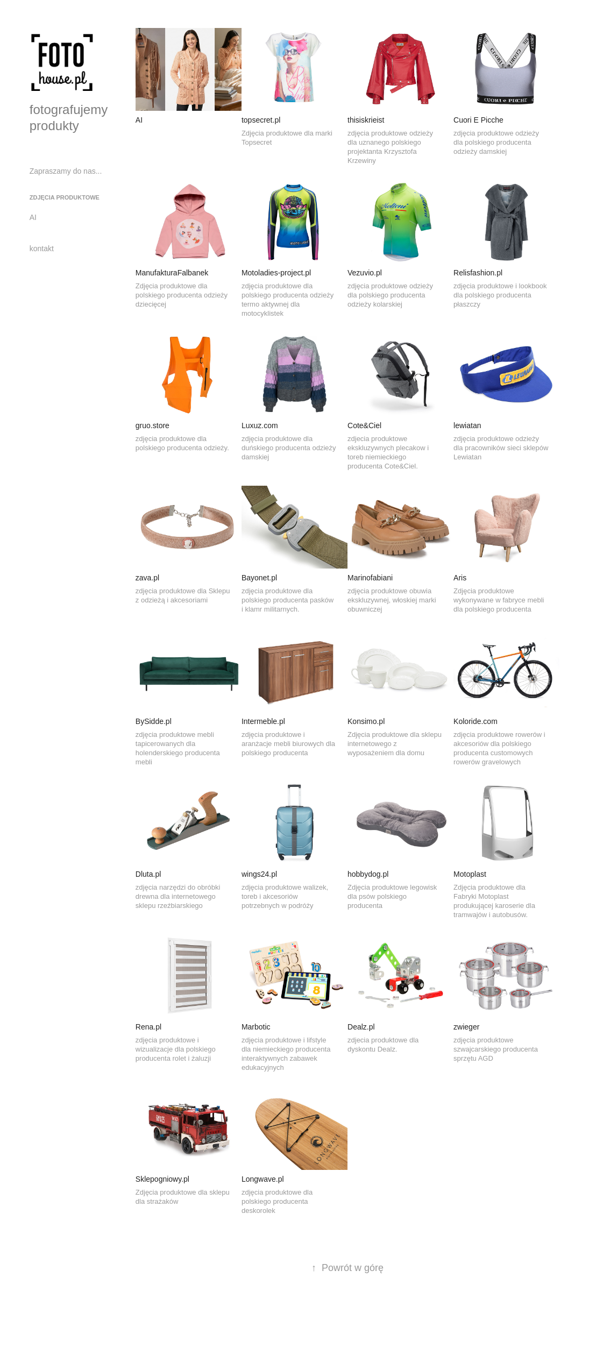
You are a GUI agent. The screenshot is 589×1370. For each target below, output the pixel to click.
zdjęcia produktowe (65, 197)
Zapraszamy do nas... (66, 171)
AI (33, 217)
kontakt (42, 248)
